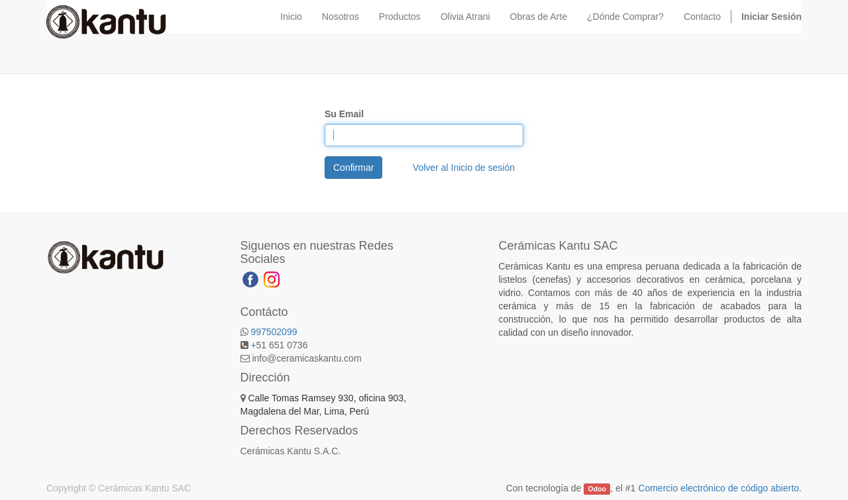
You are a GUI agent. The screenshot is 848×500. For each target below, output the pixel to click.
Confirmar (353, 167)
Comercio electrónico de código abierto (718, 488)
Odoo (597, 489)
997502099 (273, 331)
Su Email (344, 114)
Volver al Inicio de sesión (464, 167)
